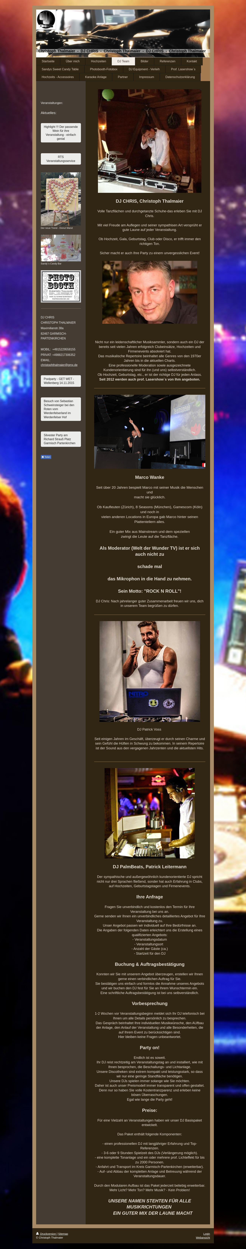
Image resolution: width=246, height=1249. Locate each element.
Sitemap (63, 1233)
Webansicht (203, 1237)
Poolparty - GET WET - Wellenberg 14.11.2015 (59, 381)
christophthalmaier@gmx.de (59, 365)
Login (206, 1233)
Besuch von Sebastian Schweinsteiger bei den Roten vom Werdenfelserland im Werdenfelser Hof (59, 409)
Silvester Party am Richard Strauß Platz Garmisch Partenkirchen (59, 439)
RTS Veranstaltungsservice (60, 159)
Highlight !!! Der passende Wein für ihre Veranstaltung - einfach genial (61, 132)
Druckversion (46, 1233)
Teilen (46, 457)
